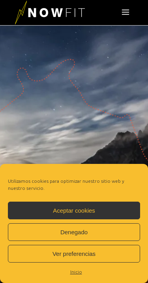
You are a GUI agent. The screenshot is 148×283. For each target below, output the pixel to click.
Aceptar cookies (74, 210)
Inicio (76, 271)
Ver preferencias (74, 253)
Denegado (74, 232)
